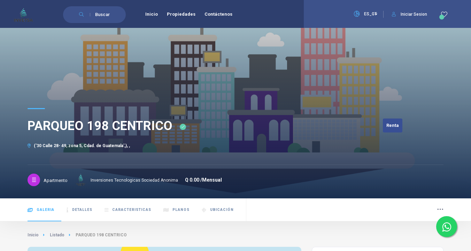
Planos (176, 210)
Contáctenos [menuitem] (218, 14)
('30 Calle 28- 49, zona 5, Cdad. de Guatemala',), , (79, 145)
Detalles (79, 210)
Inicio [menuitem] (151, 14)
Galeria (41, 210)
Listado (57, 235)
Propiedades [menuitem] (181, 14)
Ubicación (218, 210)
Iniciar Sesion (409, 14)
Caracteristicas (128, 210)
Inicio (33, 235)
